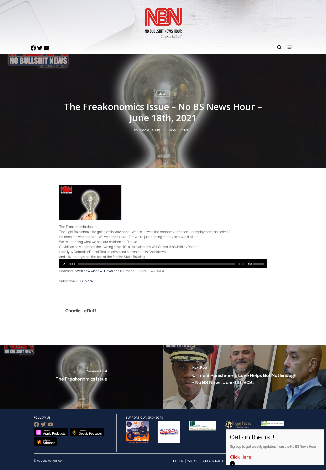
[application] (163, 263)
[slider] (156, 264)
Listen (163, 93)
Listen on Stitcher (45, 441)
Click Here (240, 457)
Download (111, 271)
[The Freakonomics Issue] (81, 377)
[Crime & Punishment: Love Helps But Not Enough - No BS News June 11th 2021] (244, 377)
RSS (80, 281)
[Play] (64, 264)
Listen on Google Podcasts (87, 432)
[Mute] (250, 264)
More (89, 281)
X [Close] (232, 464)
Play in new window (88, 271)
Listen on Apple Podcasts (51, 432)
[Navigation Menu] (290, 47)
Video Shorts (213, 461)
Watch (193, 461)
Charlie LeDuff (149, 130)
